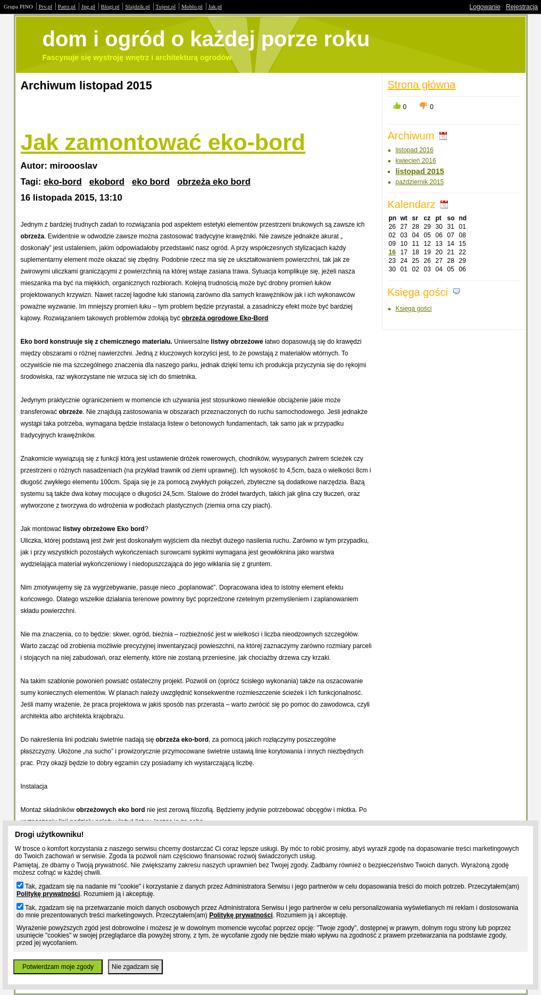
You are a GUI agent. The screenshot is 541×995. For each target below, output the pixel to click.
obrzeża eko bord (214, 182)
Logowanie (485, 7)
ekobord (106, 182)
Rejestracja (522, 7)
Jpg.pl (88, 6)
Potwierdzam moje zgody (58, 967)
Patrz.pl (67, 6)
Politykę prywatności (48, 894)
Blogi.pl (110, 6)
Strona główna (422, 84)
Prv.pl (45, 6)
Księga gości (414, 308)
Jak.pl (215, 6)
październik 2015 (420, 182)
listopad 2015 (420, 171)
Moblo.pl (192, 6)
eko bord (151, 182)
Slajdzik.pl (137, 6)
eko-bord (63, 182)
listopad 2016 (415, 150)
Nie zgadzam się (135, 967)
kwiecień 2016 (416, 160)
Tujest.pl (166, 6)
